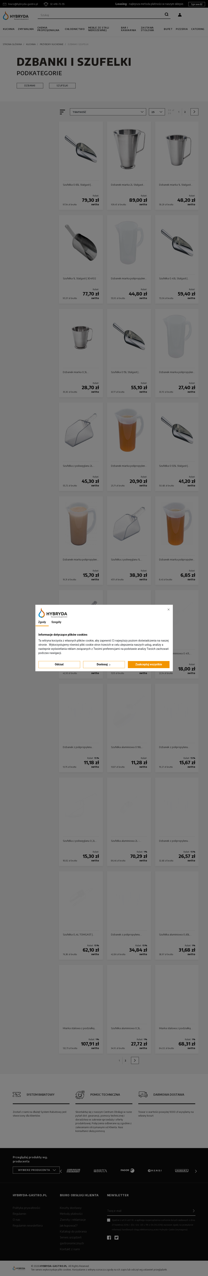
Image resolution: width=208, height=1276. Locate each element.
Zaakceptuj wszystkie (148, 664)
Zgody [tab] (42, 622)
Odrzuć (59, 664)
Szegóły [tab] (56, 622)
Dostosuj (104, 664)
